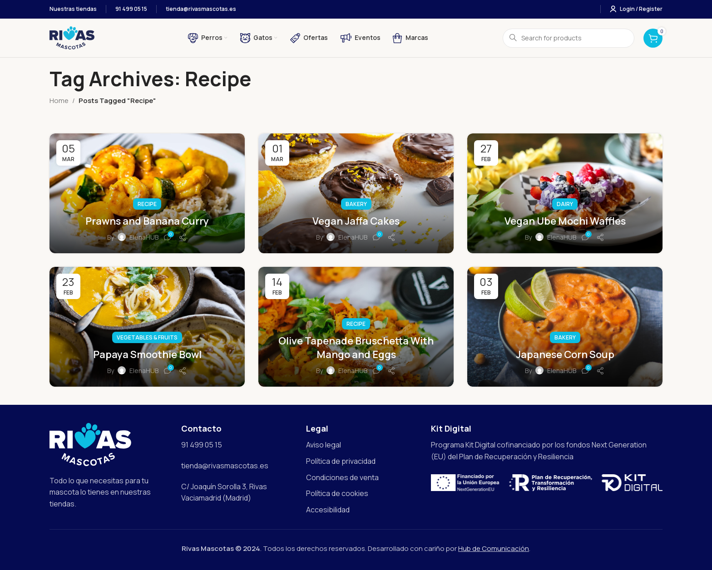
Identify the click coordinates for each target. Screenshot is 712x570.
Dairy (565, 204)
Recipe (147, 204)
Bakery (356, 204)
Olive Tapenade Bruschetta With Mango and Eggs (356, 348)
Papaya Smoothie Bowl (147, 354)
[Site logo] (71, 37)
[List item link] (364, 445)
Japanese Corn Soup (565, 354)
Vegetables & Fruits (147, 337)
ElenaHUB (143, 237)
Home (59, 100)
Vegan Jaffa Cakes (356, 221)
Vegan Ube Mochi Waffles (565, 221)
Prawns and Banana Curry (147, 221)
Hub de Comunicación (493, 548)
